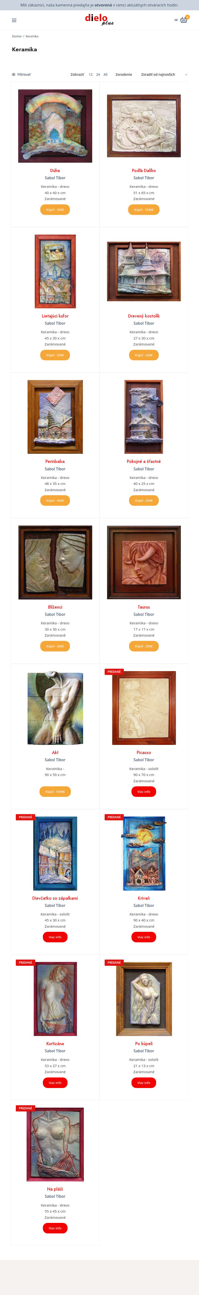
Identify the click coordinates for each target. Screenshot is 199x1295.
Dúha (55, 170)
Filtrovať (21, 74)
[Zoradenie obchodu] (162, 74)
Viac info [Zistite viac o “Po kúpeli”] (143, 1083)
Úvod (107, 1283)
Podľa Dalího (144, 170)
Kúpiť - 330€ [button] (144, 355)
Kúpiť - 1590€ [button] (144, 209)
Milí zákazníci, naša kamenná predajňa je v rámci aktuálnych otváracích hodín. (100, 5)
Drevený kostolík (144, 316)
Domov (17, 36)
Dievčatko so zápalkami (55, 898)
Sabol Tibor (55, 177)
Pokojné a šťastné (144, 461)
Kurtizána (55, 1044)
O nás (107, 1290)
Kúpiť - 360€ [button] (55, 646)
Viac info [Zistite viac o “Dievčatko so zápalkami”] (55, 937)
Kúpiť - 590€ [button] (55, 355)
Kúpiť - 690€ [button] (55, 500)
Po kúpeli (144, 1044)
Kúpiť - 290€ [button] (144, 500)
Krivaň (144, 898)
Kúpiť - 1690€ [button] (55, 791)
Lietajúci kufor (55, 316)
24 (98, 74)
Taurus (144, 607)
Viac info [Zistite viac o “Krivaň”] (143, 937)
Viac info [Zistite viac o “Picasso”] (143, 791)
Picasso (144, 752)
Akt (55, 752)
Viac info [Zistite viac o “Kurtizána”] (55, 1083)
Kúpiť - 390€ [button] (55, 209)
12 (91, 74)
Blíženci (55, 607)
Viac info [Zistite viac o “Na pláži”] (55, 1228)
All (106, 74)
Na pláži (55, 1189)
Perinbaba (55, 461)
